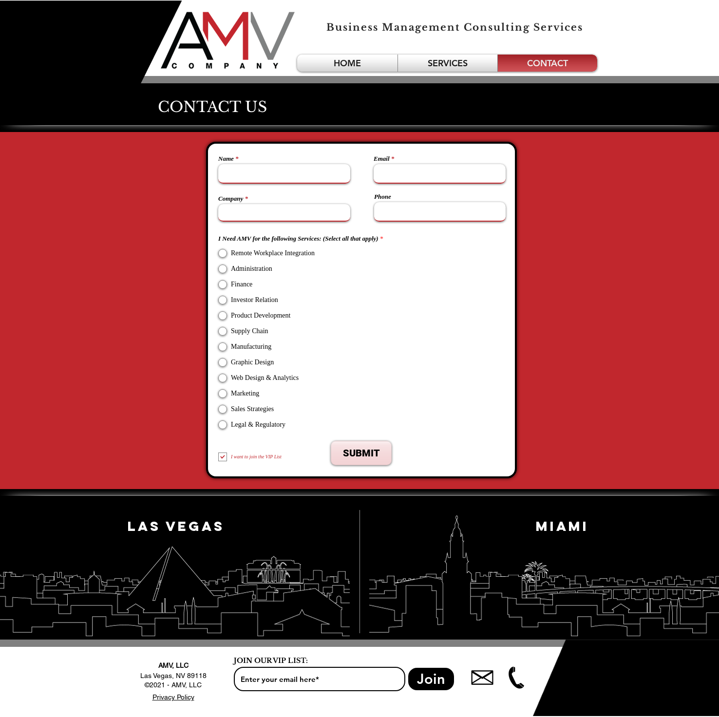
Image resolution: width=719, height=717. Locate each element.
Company (230, 198)
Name (226, 158)
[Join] (431, 679)
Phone (382, 196)
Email (382, 158)
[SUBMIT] (361, 453)
